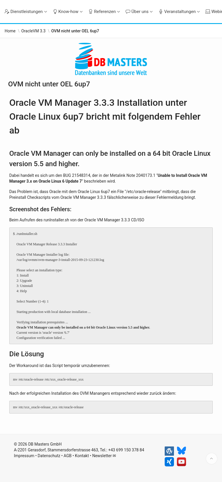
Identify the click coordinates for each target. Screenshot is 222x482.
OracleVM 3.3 (33, 31)
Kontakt (82, 455)
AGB (67, 455)
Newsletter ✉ (104, 455)
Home (10, 31)
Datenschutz (49, 455)
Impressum (24, 455)
